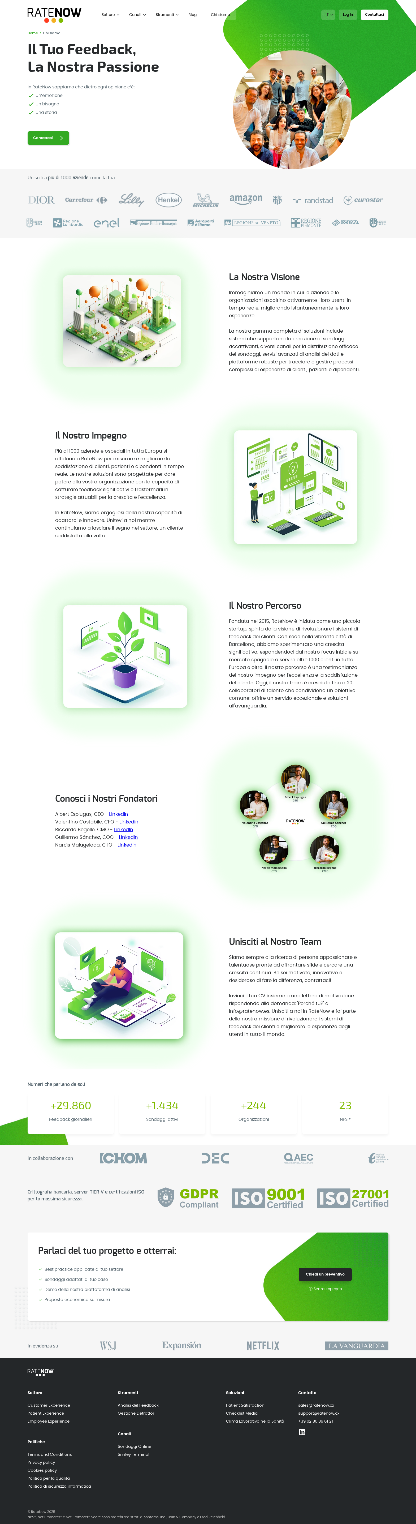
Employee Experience (49, 1421)
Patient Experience (46, 1413)
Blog (192, 15)
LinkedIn (123, 829)
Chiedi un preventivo (325, 1274)
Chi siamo (220, 15)
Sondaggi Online (134, 1447)
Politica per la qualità (49, 1478)
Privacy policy (41, 1463)
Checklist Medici (242, 1413)
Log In (348, 14)
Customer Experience (49, 1405)
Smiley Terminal (133, 1455)
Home (34, 33)
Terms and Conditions (50, 1455)
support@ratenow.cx (318, 1413)
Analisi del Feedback (138, 1405)
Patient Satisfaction (245, 1405)
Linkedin (118, 814)
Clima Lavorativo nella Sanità (255, 1421)
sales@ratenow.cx (316, 1405)
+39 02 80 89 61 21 (315, 1421)
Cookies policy (42, 1471)
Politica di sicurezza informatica (59, 1486)
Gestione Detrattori (136, 1413)
